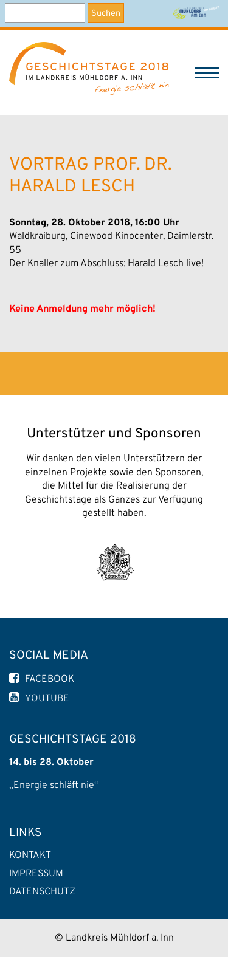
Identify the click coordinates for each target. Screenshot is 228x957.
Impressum (36, 874)
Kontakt (30, 855)
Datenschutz (42, 892)
